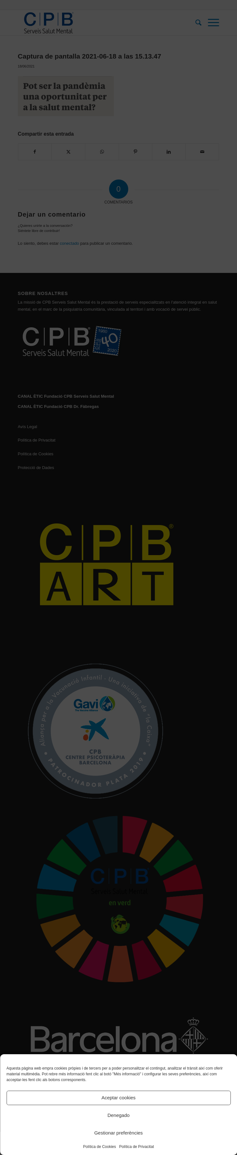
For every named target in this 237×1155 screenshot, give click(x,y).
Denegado (118, 1115)
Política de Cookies (99, 1146)
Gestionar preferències (118, 1132)
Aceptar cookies (118, 1097)
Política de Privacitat (136, 1146)
